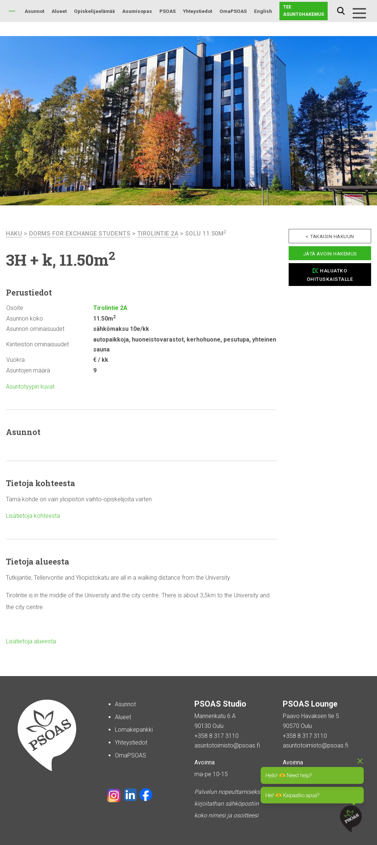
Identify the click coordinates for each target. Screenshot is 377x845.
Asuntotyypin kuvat (30, 386)
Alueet (59, 11)
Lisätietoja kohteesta (33, 515)
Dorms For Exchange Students (80, 233)
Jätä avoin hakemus (330, 254)
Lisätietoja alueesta (31, 641)
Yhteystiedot (197, 11)
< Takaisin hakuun (330, 236)
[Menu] (359, 13)
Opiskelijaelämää (94, 11)
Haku (341, 11)
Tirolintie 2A (158, 233)
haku (14, 233)
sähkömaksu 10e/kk (121, 328)
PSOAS (167, 11)
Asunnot (34, 11)
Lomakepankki (134, 729)
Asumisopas (137, 11)
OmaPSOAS (233, 11)
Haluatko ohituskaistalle (330, 275)
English (263, 11)
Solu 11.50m (205, 233)
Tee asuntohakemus (303, 10)
